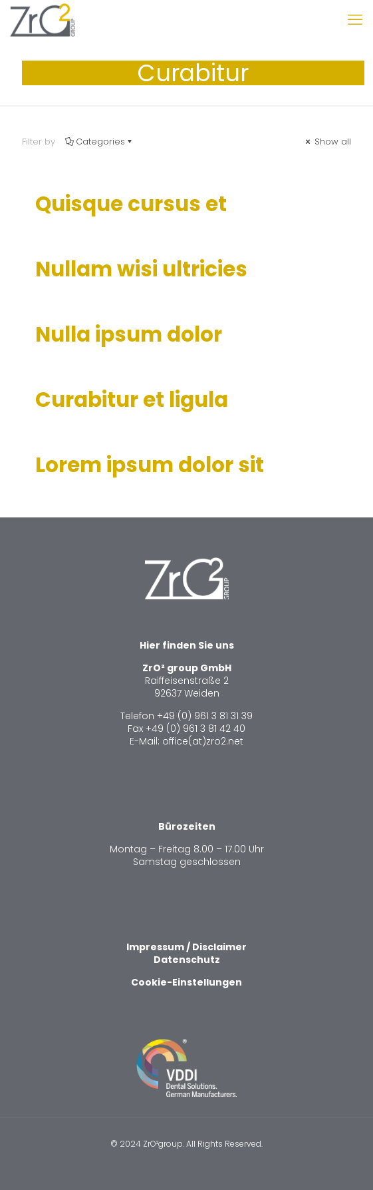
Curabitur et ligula (131, 399)
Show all (327, 141)
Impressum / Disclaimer (186, 947)
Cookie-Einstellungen (186, 982)
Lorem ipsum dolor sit (149, 464)
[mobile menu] (355, 20)
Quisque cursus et (131, 203)
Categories (99, 141)
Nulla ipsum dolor (128, 334)
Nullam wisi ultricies (141, 269)
